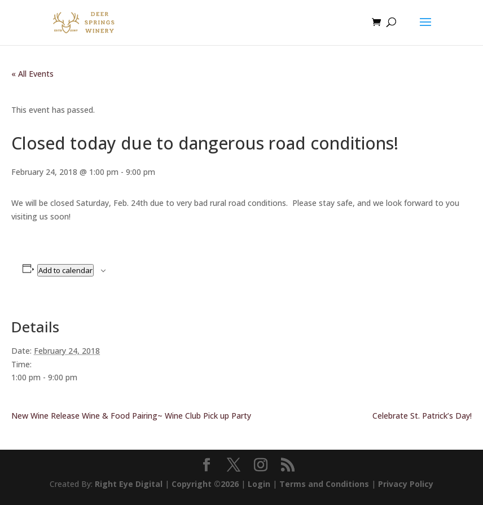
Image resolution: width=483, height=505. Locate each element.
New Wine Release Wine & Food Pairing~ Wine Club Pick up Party (131, 415)
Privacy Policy (405, 483)
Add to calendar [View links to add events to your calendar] (65, 270)
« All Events (32, 73)
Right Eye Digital (129, 483)
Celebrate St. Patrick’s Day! (422, 415)
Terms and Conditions (324, 483)
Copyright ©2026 (205, 483)
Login (259, 483)
